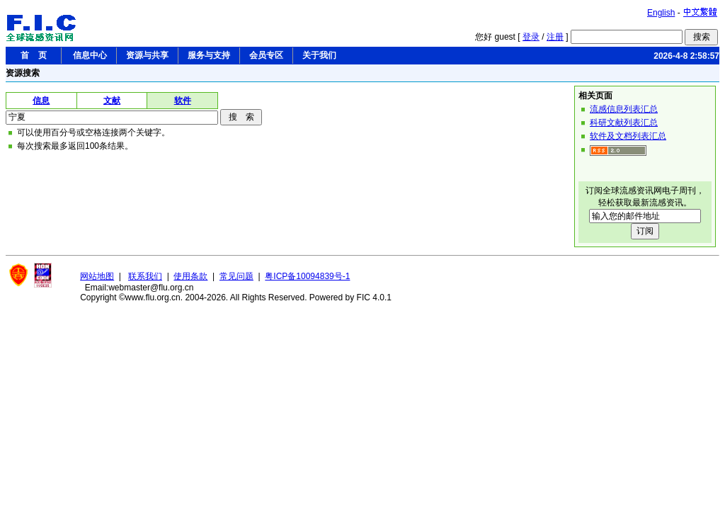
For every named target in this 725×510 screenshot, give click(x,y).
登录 (531, 37)
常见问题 (236, 276)
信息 (41, 101)
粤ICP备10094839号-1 (307, 276)
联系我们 (145, 276)
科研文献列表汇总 (624, 123)
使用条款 (190, 276)
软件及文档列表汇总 (628, 136)
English (661, 13)
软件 (182, 101)
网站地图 (97, 276)
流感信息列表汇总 (624, 109)
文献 (111, 101)
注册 (555, 37)
